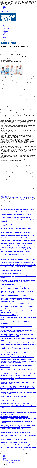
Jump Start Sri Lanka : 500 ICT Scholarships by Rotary (16, 445)
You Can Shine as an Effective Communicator (13, 442)
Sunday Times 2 (6, 28)
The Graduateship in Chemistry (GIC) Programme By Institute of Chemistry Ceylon (16, 311)
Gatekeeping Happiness (7, 284)
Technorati (21, 197)
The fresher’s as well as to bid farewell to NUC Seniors (16, 243)
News (4, 25)
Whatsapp (2, 197)
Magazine (5, 32)
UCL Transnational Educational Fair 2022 (12, 254)
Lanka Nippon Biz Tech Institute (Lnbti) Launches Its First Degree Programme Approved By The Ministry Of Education (18, 343)
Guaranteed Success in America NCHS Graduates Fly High (17, 262)
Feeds (4, 8)
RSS (33, 197)
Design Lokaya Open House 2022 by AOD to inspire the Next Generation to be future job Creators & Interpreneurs (18, 436)
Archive (4, 7)
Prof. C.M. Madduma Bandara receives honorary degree (17, 209)
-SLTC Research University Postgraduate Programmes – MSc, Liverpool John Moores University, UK (17, 291)
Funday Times (5, 33)
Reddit (18, 197)
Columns (4, 26)
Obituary (4, 34)
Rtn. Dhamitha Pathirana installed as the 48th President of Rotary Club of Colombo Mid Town (17, 269)
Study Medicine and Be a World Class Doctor (13, 396)
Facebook (2, 196)
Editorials (4, 11)
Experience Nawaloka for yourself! (10, 257)
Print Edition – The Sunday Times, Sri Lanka (11, 460)
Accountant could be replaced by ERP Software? (14, 304)
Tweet (1, 195)
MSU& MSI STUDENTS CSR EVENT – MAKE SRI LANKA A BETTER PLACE (16, 399)
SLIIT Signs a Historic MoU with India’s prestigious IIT (16, 251)
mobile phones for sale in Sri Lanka (26, 199)
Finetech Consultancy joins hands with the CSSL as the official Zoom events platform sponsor (16, 370)
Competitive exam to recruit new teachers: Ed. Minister (16, 217)
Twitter (5, 196)
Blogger (27, 197)
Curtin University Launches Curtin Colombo (13, 295)
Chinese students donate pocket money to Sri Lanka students (18, 240)
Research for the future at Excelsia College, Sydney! (15, 410)
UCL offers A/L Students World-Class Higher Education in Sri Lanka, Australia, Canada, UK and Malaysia (17, 287)
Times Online (9, 11)
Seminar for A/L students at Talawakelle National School (17, 235)
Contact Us (5, 9)
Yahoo (24, 197)
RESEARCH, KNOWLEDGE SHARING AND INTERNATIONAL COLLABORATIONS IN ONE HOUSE (18, 417)
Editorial (4, 27)
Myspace (30, 197)
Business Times (5, 31)
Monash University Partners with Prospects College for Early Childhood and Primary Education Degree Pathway (18, 448)
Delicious (6, 197)
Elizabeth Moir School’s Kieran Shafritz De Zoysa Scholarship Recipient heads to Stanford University (15, 431)
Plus (3, 29)
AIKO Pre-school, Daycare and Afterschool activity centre (17, 357)
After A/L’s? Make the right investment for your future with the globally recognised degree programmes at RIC (18, 374)
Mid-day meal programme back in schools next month (16, 232)
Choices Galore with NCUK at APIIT (11, 273)
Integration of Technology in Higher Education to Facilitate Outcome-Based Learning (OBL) (17, 335)
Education (5, 35)
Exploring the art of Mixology (9, 315)
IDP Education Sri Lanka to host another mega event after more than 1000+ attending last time (17, 330)
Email (8, 196)
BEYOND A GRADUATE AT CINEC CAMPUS (14, 403)
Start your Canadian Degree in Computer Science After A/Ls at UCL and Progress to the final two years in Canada (18, 265)
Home (4, 6)
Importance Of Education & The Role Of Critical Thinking (17, 259)
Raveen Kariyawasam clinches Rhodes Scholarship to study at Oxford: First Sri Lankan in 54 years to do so (17, 280)
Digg (8, 197)
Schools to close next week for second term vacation (15, 214)
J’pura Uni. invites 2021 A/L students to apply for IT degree (17, 237)
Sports (4, 30)
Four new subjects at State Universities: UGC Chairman (16, 211)
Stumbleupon (14, 197)
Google (10, 197)
